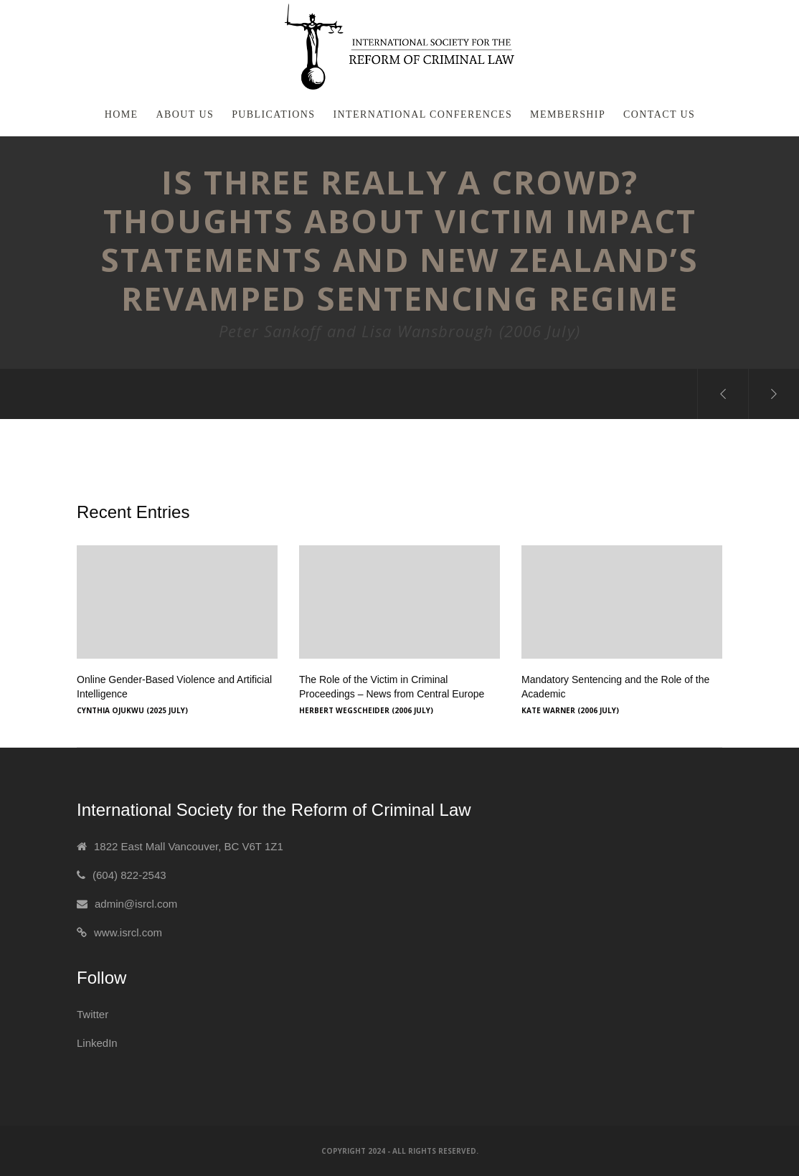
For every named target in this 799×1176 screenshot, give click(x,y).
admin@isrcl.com (136, 904)
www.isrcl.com (128, 932)
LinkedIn (97, 1043)
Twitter (92, 1014)
